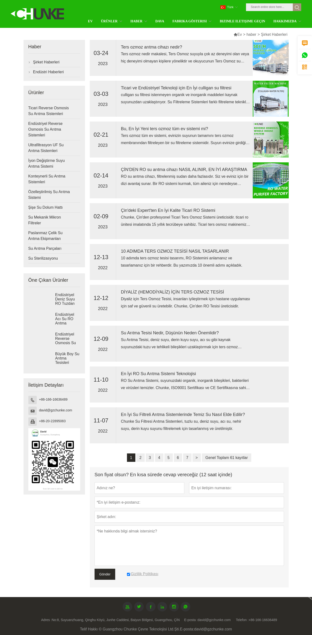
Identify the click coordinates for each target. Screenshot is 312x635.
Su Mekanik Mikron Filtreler (44, 220)
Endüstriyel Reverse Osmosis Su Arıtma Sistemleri (45, 129)
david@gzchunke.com (55, 410)
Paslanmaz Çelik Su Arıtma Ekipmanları (45, 236)
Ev (238, 34)
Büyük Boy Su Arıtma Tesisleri (67, 358)
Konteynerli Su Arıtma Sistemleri (47, 179)
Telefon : (242, 620)
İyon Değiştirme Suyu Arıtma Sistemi (46, 163)
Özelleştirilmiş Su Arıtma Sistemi (49, 195)
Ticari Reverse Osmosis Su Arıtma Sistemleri (48, 111)
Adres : (46, 620)
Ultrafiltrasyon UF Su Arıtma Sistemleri (46, 148)
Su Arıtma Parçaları (45, 248)
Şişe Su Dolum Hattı (45, 207)
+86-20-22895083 (52, 421)
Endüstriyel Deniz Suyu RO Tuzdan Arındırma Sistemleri (65, 303)
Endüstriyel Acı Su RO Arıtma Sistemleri (64, 321)
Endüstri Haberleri (48, 72)
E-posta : (191, 620)
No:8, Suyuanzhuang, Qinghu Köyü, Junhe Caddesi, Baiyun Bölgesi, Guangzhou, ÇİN (116, 620)
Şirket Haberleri (46, 62)
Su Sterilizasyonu (43, 258)
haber (251, 34)
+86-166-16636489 (53, 399)
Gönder (105, 574)
